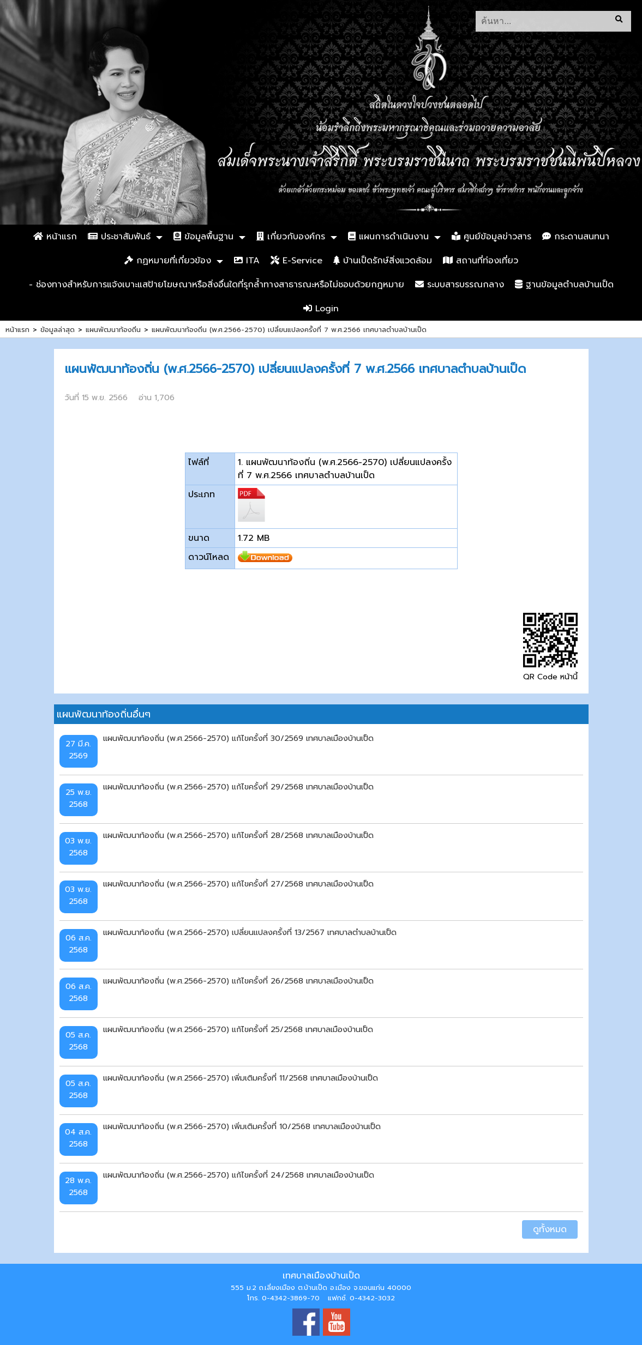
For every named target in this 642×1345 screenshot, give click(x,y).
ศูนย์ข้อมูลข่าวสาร (491, 236)
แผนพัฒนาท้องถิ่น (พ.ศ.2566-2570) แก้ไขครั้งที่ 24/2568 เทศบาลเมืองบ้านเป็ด (238, 1175)
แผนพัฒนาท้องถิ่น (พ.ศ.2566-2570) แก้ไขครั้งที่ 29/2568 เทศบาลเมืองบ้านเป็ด (238, 787)
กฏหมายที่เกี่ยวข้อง (167, 260)
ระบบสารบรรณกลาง (459, 284)
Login (321, 308)
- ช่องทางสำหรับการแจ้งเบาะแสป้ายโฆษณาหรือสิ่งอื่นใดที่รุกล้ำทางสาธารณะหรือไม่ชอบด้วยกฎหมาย (216, 284)
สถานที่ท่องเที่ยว (480, 260)
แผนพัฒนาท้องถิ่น (113, 329)
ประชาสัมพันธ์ (119, 236)
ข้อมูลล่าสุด (57, 329)
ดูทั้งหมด (550, 1229)
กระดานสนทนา (575, 236)
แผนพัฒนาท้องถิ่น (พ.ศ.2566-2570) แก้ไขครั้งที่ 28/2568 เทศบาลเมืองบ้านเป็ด (238, 835)
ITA (247, 260)
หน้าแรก (55, 236)
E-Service (296, 260)
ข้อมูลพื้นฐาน (203, 236)
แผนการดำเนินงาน (388, 236)
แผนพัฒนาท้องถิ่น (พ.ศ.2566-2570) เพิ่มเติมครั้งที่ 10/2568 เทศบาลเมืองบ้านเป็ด (242, 1126)
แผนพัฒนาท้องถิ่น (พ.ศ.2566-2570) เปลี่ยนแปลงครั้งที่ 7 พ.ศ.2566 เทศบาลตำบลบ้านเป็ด (289, 329)
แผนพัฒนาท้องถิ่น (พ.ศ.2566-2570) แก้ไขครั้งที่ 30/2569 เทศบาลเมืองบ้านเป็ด (238, 738)
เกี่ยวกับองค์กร (290, 236)
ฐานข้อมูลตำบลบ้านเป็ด (564, 284)
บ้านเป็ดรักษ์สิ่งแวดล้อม (382, 260)
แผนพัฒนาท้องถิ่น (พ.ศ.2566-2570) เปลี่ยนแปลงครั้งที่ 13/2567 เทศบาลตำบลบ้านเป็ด (250, 932)
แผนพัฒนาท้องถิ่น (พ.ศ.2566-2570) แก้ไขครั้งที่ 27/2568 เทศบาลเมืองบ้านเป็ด (238, 884)
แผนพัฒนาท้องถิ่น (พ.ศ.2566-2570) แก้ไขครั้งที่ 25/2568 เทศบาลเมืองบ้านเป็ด (238, 1029)
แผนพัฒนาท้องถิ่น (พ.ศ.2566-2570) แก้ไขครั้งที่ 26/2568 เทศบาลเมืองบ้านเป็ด (238, 981)
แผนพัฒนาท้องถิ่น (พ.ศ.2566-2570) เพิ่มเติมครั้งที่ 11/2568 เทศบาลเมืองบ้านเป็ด (240, 1078)
